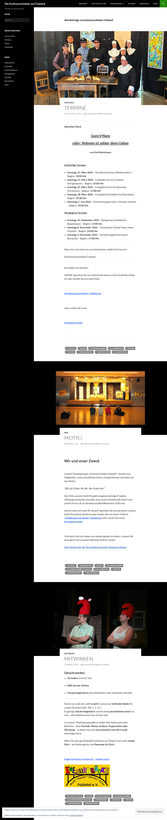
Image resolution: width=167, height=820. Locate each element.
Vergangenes (116, 4)
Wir (66, 432)
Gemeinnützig (86, 565)
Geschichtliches (98, 4)
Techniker (116, 800)
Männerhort (10, 63)
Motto (73, 438)
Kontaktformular (73, 322)
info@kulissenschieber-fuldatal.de (82, 293)
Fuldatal (71, 348)
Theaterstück (103, 352)
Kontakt (132, 4)
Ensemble (83, 4)
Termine (75, 108)
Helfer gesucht (103, 796)
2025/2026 (69, 102)
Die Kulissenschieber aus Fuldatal (25, 3)
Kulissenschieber (97, 348)
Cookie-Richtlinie (76, 815)
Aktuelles (69, 653)
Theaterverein (120, 352)
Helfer (89, 796)
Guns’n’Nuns (10, 36)
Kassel (83, 348)
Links (155, 4)
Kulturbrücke (116, 348)
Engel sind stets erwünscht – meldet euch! (87, 759)
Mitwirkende (101, 800)
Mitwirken (78, 659)
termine (130, 348)
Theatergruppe (85, 352)
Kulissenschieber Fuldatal (99, 114)
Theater (70, 352)
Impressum (144, 4)
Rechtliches (9, 81)
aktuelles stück (74, 796)
